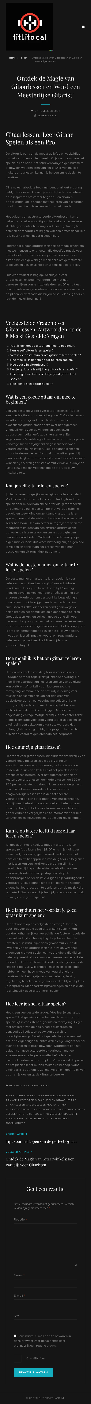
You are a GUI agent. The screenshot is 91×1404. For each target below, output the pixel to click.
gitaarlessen (15, 1104)
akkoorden (17, 1095)
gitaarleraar (66, 1100)
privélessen (54, 1113)
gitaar (24, 57)
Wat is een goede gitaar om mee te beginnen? (42, 345)
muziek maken (57, 1104)
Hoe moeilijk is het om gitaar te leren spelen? (41, 360)
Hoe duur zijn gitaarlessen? (29, 364)
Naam (19, 1275)
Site (16, 1316)
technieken (61, 1118)
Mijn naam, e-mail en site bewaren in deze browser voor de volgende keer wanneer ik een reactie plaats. (42, 1340)
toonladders (15, 1123)
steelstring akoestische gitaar (29, 1118)
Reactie (20, 1219)
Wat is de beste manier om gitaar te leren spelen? (45, 355)
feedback (27, 1100)
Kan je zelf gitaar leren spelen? (31, 350)
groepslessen (36, 1104)
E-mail (19, 1295)
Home (12, 57)
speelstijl (70, 1113)
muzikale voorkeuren (69, 1109)
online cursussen (32, 1113)
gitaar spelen (45, 1100)
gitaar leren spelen (35, 1085)
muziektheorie (16, 1109)
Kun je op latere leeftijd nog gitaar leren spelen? (44, 369)
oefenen (12, 1113)
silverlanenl (47, 115)
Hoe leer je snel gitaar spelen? (31, 384)
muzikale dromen (40, 1109)
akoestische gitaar (40, 1095)
